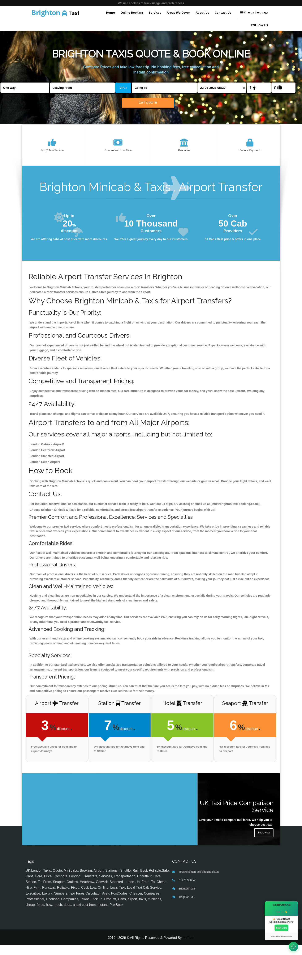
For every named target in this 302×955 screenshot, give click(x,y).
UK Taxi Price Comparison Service (236, 816)
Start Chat (281, 927)
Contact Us (223, 12)
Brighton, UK (186, 906)
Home (110, 12)
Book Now (263, 843)
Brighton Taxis (186, 898)
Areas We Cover (178, 12)
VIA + (123, 87)
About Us (202, 12)
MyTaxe (188, 948)
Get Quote (148, 102)
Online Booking (132, 12)
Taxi (55, 12)
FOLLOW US (259, 25)
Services (155, 12)
